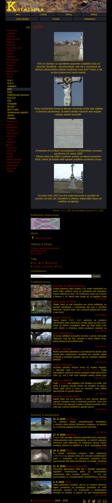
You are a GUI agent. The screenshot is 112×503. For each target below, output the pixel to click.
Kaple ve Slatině (62, 380)
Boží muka (12, 109)
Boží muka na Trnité (64, 301)
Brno (18, 14)
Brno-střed (36, 253)
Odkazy (94, 14)
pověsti (63, 383)
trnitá (59, 266)
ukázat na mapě (41, 238)
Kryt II (10, 83)
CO (93, 474)
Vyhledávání (89, 19)
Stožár (10, 115)
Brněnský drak (38, 251)
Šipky (69, 450)
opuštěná (52, 263)
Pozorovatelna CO (77, 466)
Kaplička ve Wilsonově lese (69, 286)
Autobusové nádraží (17, 112)
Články (68, 14)
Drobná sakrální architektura (45, 248)
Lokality (43, 14)
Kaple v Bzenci (61, 317)
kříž (42, 263)
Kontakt (55, 19)
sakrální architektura (43, 266)
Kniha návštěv (22, 19)
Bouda (10, 106)
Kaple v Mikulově (63, 364)
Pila (9, 101)
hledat (96, 276)
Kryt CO (11, 98)
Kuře (9, 92)
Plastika (11, 118)
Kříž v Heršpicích (63, 333)
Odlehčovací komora (18, 95)
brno (35, 263)
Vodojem (11, 86)
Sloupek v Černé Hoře (66, 396)
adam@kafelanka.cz (43, 500)
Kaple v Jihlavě (62, 349)
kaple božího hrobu (86, 370)
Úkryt (68, 482)
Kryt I (10, 80)
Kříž (9, 89)
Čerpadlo (12, 103)
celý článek (100, 299)
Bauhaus (71, 435)
